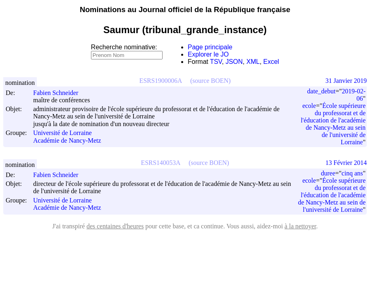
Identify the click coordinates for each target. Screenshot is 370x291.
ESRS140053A (161, 162)
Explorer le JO (208, 54)
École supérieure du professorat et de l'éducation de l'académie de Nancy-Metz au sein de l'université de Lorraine (333, 124)
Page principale (210, 47)
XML (253, 61)
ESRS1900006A (161, 80)
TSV (216, 61)
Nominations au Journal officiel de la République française (185, 9)
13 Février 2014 (346, 162)
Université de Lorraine (62, 133)
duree (328, 173)
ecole (309, 105)
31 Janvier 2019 (346, 80)
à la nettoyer (300, 226)
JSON (234, 61)
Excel (271, 61)
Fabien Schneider (59, 92)
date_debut (321, 91)
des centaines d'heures (115, 226)
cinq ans (352, 173)
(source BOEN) (210, 80)
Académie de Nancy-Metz (67, 140)
